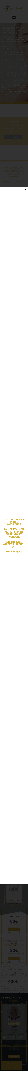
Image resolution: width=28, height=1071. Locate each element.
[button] (26, 189)
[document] (14, 535)
